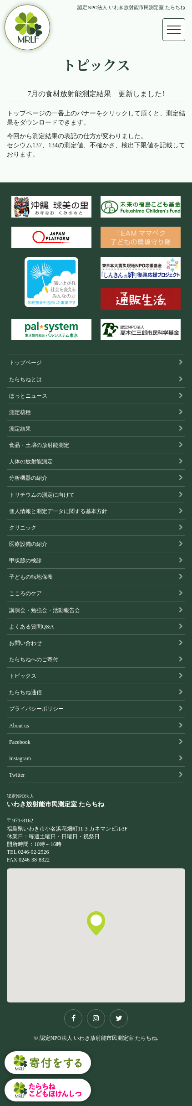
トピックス (22, 676)
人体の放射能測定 (31, 461)
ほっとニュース (28, 396)
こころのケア (25, 593)
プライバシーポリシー (36, 709)
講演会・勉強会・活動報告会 (44, 610)
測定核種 (20, 412)
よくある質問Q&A (31, 626)
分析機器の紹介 (28, 478)
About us (19, 725)
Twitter (17, 775)
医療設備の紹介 (28, 544)
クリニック (22, 527)
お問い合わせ (25, 643)
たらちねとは (25, 379)
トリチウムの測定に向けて (42, 495)
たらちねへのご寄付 (33, 659)
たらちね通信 (25, 692)
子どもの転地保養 (31, 577)
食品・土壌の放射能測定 (39, 445)
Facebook (19, 742)
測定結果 (20, 429)
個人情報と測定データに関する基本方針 (58, 511)
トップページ (25, 362)
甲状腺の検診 (25, 560)
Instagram (20, 758)
